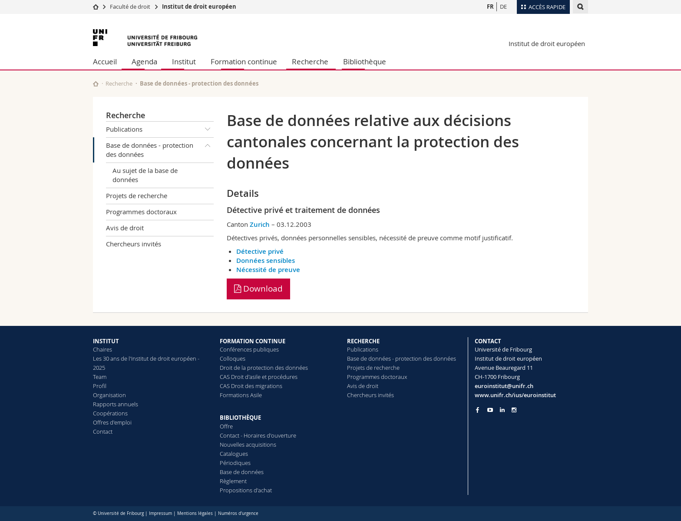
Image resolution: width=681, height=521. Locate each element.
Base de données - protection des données (160, 148)
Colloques (232, 358)
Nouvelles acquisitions (248, 444)
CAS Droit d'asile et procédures (259, 377)
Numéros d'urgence (238, 513)
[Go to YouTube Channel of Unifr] (490, 410)
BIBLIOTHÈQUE (240, 417)
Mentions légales (195, 513)
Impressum (160, 513)
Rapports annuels (115, 404)
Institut (184, 61)
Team (99, 377)
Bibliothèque (364, 61)
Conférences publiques (249, 349)
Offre (226, 426)
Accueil (105, 61)
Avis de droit (125, 227)
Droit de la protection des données (264, 368)
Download (258, 288)
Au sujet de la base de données (145, 175)
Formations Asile (241, 395)
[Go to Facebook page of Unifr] (477, 410)
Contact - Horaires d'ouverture (258, 435)
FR (490, 6)
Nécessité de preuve (268, 269)
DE (503, 6)
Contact (102, 431)
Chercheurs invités (133, 243)
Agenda (144, 61)
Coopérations (110, 413)
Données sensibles (265, 260)
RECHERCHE (363, 341)
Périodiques (235, 463)
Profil (99, 386)
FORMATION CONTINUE (252, 341)
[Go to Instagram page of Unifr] (514, 410)
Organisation (109, 395)
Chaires (102, 349)
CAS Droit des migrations (251, 386)
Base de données (242, 472)
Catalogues (234, 454)
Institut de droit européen (199, 6)
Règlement (233, 481)
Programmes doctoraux (141, 211)
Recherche (310, 61)
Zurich (260, 224)
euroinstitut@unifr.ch (504, 386)
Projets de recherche (136, 195)
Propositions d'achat (246, 490)
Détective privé (260, 251)
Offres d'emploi (112, 422)
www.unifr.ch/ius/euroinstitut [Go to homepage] (515, 395)
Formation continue (244, 61)
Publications (160, 129)
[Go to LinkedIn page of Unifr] (502, 410)
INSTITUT (106, 341)
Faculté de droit (131, 6)
